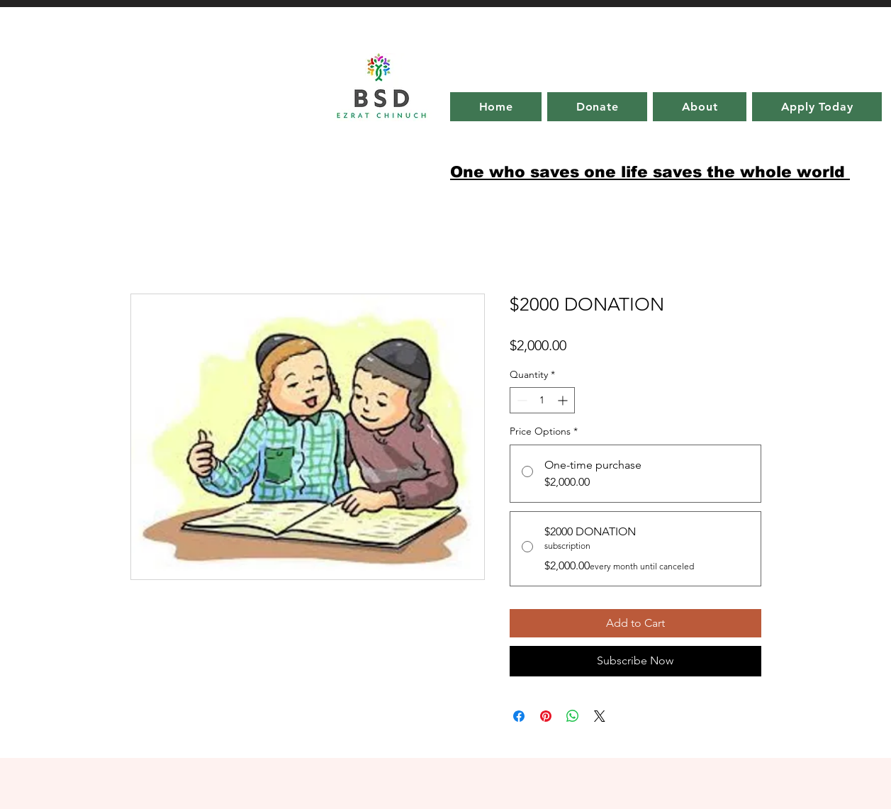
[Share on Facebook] (518, 716)
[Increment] (564, 400)
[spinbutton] (542, 400)
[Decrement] (520, 400)
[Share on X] (599, 716)
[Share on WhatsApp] (572, 716)
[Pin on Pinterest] (545, 716)
